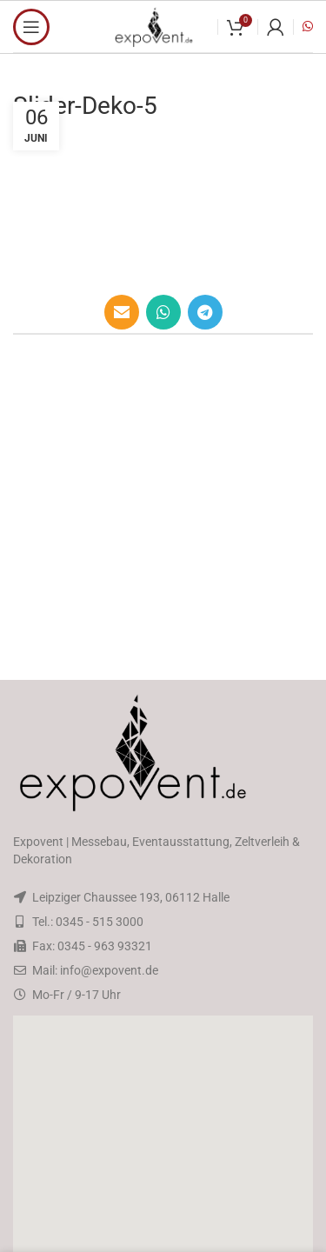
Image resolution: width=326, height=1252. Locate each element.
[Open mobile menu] (31, 27)
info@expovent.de (109, 970)
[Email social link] (121, 312)
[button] (163, 1154)
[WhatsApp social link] (163, 312)
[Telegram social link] (205, 312)
